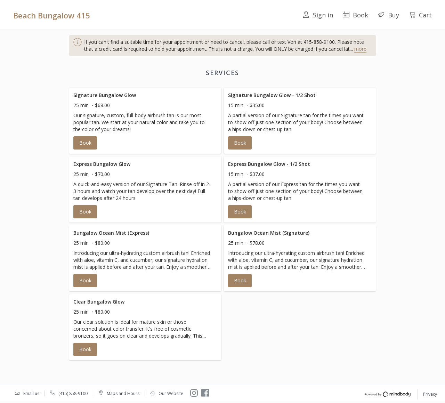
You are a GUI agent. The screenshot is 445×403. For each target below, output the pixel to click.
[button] (145, 121)
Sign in (318, 15)
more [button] (360, 49)
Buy (388, 14)
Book (355, 14)
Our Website (171, 393)
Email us (31, 393)
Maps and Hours (123, 393)
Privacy (430, 394)
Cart (420, 15)
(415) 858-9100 (73, 393)
